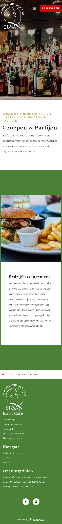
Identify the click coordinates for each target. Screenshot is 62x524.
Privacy (6, 462)
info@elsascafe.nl (12, 438)
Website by (30, 519)
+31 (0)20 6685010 (13, 433)
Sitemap (7, 457)
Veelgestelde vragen (12, 453)
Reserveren (50, 8)
